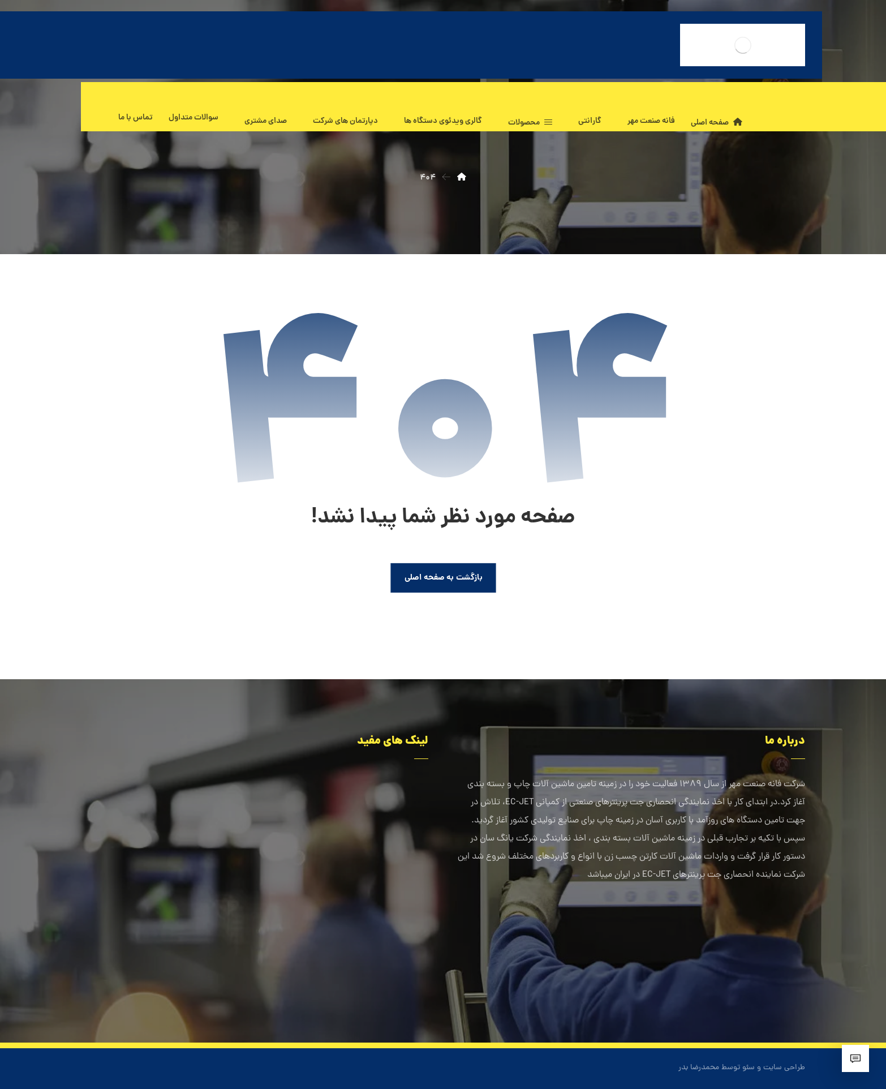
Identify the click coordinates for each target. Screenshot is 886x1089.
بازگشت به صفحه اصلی (443, 577)
